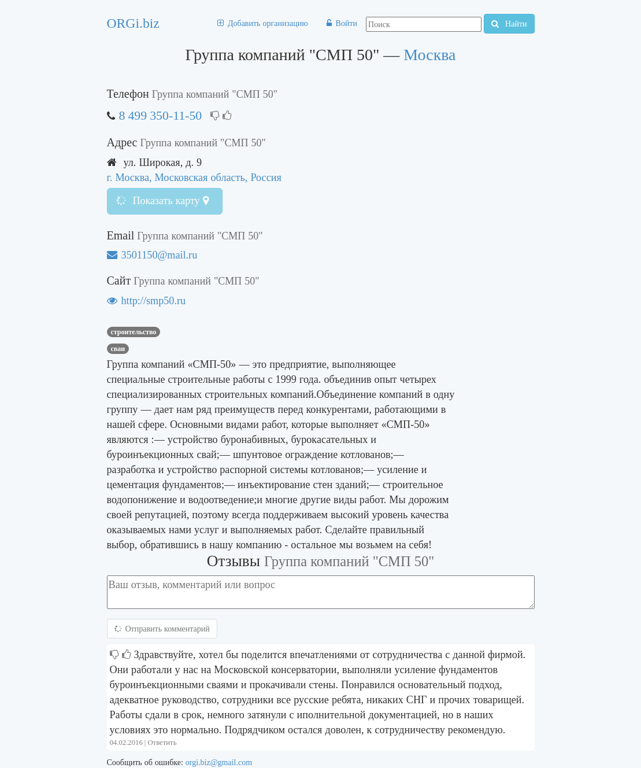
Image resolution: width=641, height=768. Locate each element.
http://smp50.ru (146, 300)
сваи (118, 348)
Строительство (134, 331)
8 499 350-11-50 (160, 115)
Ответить (161, 742)
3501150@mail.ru (152, 254)
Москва (429, 54)
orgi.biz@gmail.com (219, 762)
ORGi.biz (133, 23)
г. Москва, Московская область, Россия (194, 177)
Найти (509, 24)
